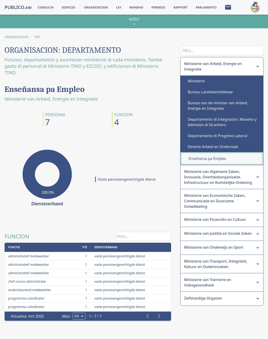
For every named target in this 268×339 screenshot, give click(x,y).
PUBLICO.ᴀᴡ (18, 7)
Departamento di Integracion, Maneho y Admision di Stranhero (222, 122)
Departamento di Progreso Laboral (217, 135)
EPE (37, 37)
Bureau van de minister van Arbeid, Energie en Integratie (218, 105)
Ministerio (196, 80)
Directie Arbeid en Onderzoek (213, 146)
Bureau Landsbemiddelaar (210, 91)
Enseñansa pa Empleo (207, 158)
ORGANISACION (17, 37)
